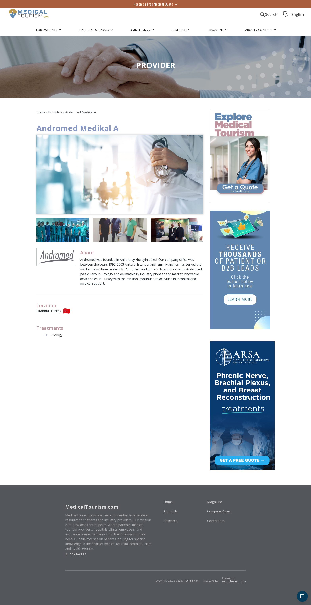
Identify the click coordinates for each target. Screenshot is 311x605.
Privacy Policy (210, 580)
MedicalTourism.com (187, 580)
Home (40, 112)
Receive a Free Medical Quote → (155, 4)
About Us (171, 511)
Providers (55, 112)
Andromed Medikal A (80, 112)
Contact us (78, 554)
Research (170, 521)
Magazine (214, 502)
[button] (48, 29)
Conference (216, 521)
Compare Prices (219, 511)
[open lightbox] (119, 174)
